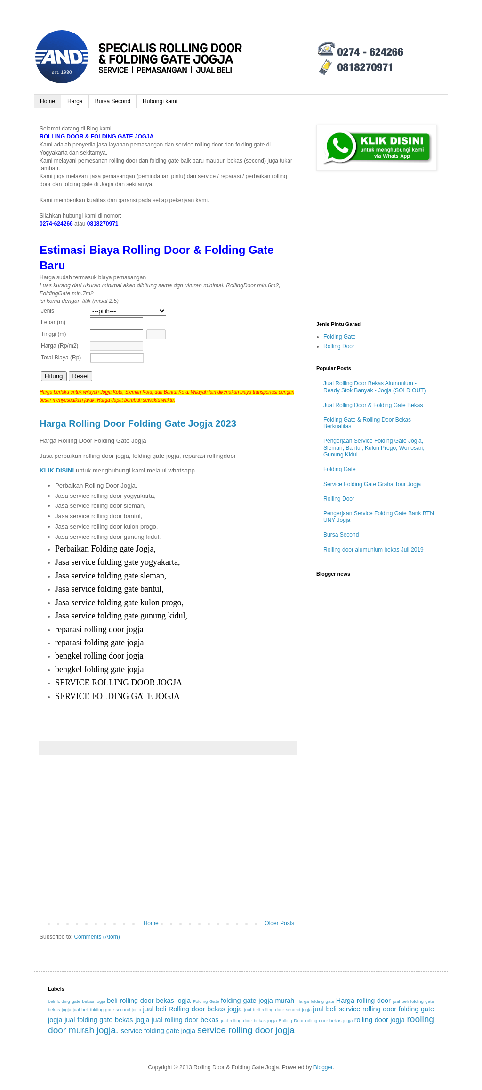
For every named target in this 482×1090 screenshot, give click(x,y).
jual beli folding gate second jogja (107, 1009)
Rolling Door (338, 346)
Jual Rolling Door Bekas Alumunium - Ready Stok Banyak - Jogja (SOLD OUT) (374, 386)
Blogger (323, 1067)
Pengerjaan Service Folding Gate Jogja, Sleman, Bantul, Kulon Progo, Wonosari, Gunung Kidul (374, 448)
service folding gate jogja (158, 1030)
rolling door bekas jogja (329, 1020)
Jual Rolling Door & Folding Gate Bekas (373, 405)
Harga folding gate (315, 1001)
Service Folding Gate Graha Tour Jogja (372, 484)
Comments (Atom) (97, 937)
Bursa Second (112, 101)
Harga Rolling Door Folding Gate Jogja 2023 (138, 423)
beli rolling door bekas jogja (149, 1000)
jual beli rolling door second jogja (278, 1009)
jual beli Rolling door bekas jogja (192, 1009)
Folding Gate (339, 337)
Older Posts (279, 923)
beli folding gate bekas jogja (76, 1001)
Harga (75, 101)
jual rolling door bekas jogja (249, 1020)
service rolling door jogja (246, 1030)
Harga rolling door (363, 1000)
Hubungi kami (160, 101)
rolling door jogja (379, 1020)
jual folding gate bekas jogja (106, 1020)
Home (47, 101)
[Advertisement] (168, 842)
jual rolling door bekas (185, 1020)
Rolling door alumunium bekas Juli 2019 (373, 549)
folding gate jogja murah (257, 1000)
